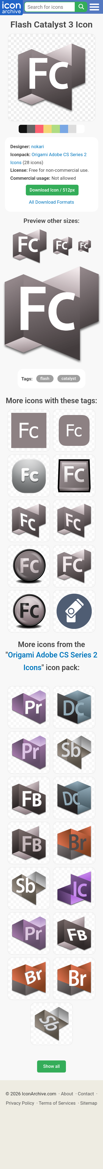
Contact (86, 1093)
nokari (37, 146)
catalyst (69, 378)
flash (44, 378)
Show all (51, 1066)
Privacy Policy (20, 1103)
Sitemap (88, 1103)
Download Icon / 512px (52, 190)
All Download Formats (51, 202)
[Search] (81, 7)
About (67, 1093)
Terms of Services (57, 1103)
